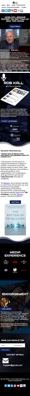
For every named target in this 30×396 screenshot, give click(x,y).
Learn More (15, 26)
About (3, 5)
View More (6, 309)
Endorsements (21, 5)
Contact (24, 7)
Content (9, 7)
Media (13, 5)
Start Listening (9, 121)
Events (4, 7)
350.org (6, 183)
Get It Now (15, 202)
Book (8, 5)
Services (14, 7)
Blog (18, 7)
